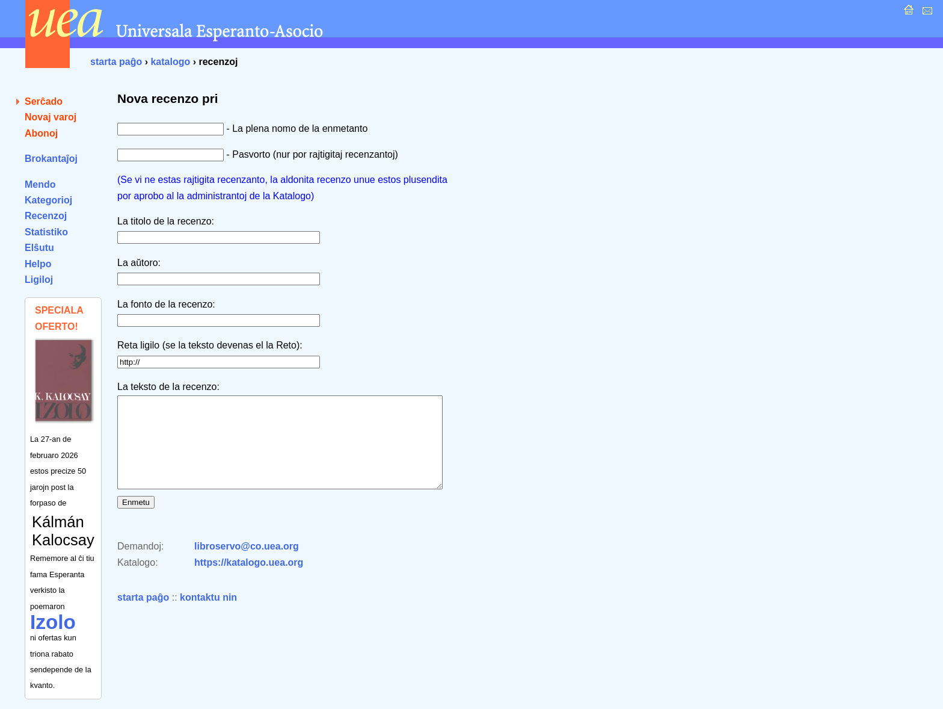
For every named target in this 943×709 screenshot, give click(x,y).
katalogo (170, 62)
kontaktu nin (208, 615)
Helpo (38, 264)
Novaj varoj (50, 117)
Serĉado (44, 101)
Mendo (40, 184)
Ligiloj (39, 279)
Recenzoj (46, 216)
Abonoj (41, 133)
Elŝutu (39, 248)
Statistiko (46, 232)
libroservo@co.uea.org (246, 564)
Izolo (53, 622)
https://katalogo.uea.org (248, 580)
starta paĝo (116, 62)
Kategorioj (48, 200)
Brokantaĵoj (51, 158)
